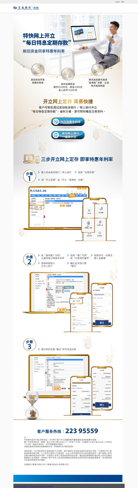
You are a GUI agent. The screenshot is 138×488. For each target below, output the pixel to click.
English (117, 1)
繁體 (122, 1)
